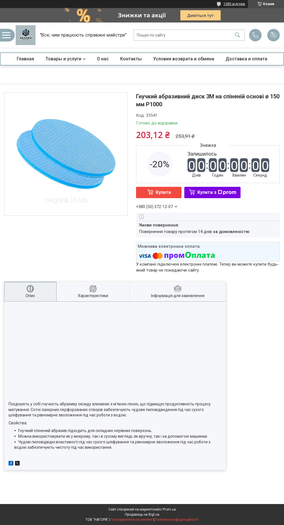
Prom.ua (169, 509)
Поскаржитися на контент (132, 520)
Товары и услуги (63, 59)
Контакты (131, 59)
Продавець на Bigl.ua (142, 514)
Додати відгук (273, 35)
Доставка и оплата (246, 59)
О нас (103, 59)
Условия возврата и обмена (183, 59)
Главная (25, 59)
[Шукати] (237, 35)
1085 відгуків (234, 4)
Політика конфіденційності (177, 520)
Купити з (216, 192)
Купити (163, 192)
